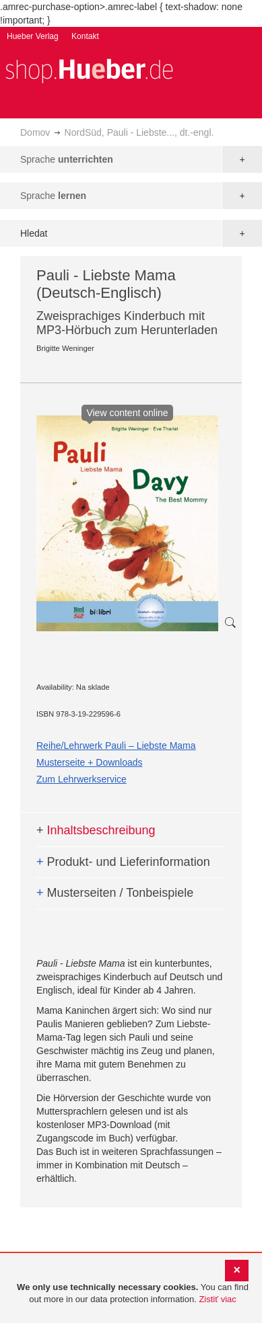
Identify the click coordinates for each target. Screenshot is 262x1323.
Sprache (66, 159)
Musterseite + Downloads (89, 762)
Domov (35, 132)
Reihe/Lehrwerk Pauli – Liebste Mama (116, 745)
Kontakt (85, 36)
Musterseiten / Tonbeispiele (114, 892)
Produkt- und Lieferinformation (123, 862)
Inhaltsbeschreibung (96, 830)
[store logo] (88, 69)
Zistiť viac (217, 1299)
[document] (133, 1293)
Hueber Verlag (33, 36)
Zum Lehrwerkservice (81, 779)
